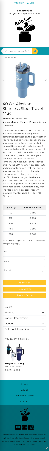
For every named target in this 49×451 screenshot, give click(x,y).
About (24, 390)
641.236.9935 (24, 10)
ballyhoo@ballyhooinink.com (24, 13)
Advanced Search (24, 395)
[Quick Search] (16, 51)
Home (24, 384)
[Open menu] (43, 51)
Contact (24, 401)
